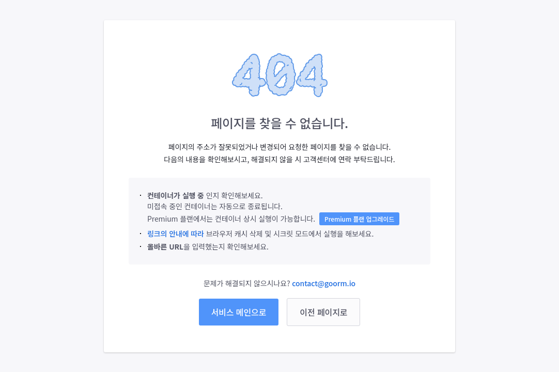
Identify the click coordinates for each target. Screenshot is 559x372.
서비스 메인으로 (239, 312)
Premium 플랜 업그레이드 (359, 218)
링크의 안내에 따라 (175, 233)
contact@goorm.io (323, 283)
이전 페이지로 (323, 312)
